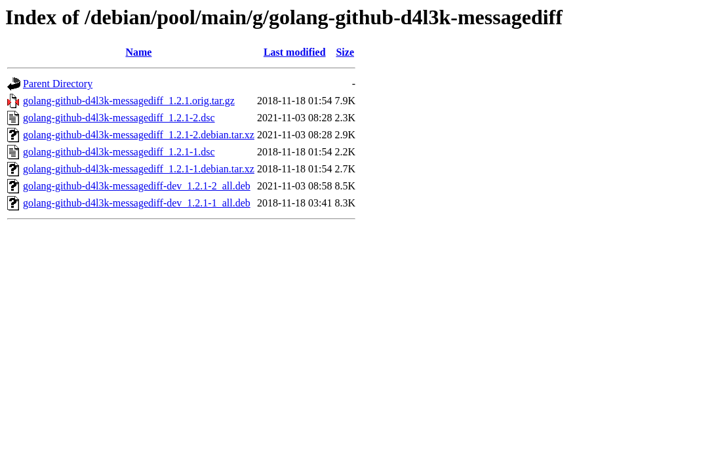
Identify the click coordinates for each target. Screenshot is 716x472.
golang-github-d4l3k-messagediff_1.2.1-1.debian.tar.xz (138, 168)
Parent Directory (57, 83)
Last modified (295, 52)
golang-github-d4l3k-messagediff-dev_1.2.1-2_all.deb (136, 185)
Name (138, 52)
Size (345, 52)
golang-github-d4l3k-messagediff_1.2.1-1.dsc (119, 151)
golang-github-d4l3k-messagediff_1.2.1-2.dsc (119, 117)
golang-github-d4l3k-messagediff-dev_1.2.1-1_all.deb (136, 202)
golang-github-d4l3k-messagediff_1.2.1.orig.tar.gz (129, 100)
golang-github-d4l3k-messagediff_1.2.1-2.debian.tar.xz (138, 134)
